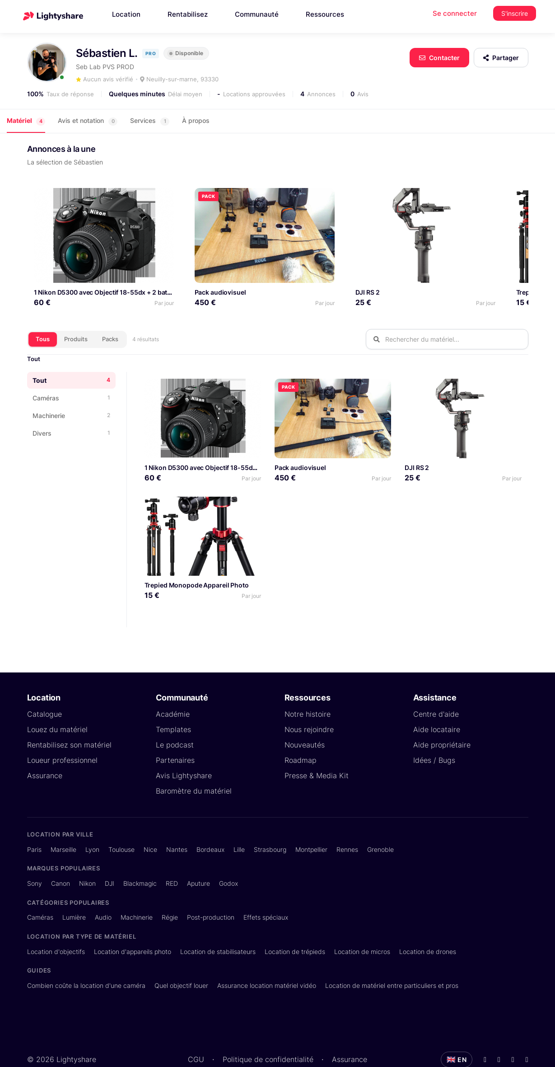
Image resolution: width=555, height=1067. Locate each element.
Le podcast (175, 722)
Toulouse (121, 826)
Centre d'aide (436, 691)
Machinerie (137, 894)
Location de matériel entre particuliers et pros (391, 962)
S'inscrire (514, 13)
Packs (110, 316)
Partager (501, 57)
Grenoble (380, 826)
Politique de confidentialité (268, 1036)
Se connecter (455, 13)
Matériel (26, 121)
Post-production (210, 894)
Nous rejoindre (309, 706)
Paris (34, 826)
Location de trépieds (295, 928)
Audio (103, 894)
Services (149, 121)
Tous (43, 316)
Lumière (74, 894)
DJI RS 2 (300, 269)
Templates (173, 706)
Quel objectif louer (181, 962)
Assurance (44, 752)
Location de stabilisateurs (218, 928)
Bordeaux (210, 826)
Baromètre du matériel (194, 768)
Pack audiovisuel (186, 269)
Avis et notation (87, 121)
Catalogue (44, 691)
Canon (60, 860)
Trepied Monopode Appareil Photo (467, 269)
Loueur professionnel (62, 737)
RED (172, 860)
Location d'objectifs (56, 928)
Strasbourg (270, 826)
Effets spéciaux (265, 894)
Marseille (63, 826)
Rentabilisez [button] (188, 14)
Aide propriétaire (442, 722)
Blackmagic (140, 860)
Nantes (176, 826)
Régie (170, 894)
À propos (196, 120)
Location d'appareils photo (132, 928)
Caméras (40, 894)
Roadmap (300, 737)
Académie (173, 691)
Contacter (439, 57)
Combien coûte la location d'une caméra (86, 962)
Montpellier (311, 826)
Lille (239, 826)
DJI (109, 860)
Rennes (347, 826)
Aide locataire (436, 706)
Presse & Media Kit (316, 752)
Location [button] (126, 14)
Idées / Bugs (434, 737)
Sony (34, 860)
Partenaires (175, 737)
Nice (150, 826)
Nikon (87, 860)
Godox (228, 860)
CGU (196, 1036)
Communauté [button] (257, 14)
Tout (33, 336)
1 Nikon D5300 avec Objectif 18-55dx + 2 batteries (109, 269)
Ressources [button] (325, 14)
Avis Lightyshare (184, 752)
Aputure (198, 860)
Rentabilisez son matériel (69, 722)
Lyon (92, 826)
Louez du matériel (57, 706)
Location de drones (427, 928)
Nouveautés (304, 722)
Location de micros (362, 928)
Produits (76, 316)
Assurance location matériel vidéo (266, 962)
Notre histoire (307, 691)
